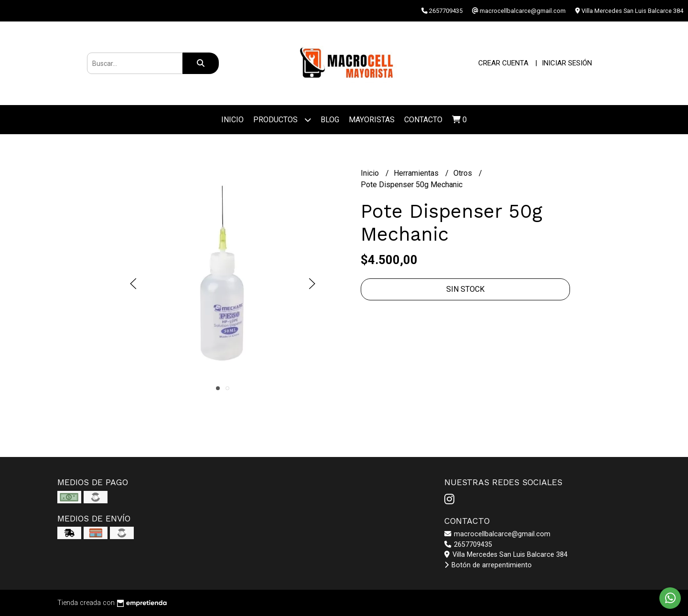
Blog (330, 119)
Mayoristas (372, 119)
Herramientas (417, 173)
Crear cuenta (503, 63)
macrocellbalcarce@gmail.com (497, 534)
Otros (463, 173)
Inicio (232, 119)
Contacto (423, 119)
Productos (282, 119)
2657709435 (468, 545)
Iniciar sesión (567, 63)
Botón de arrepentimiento (488, 565)
